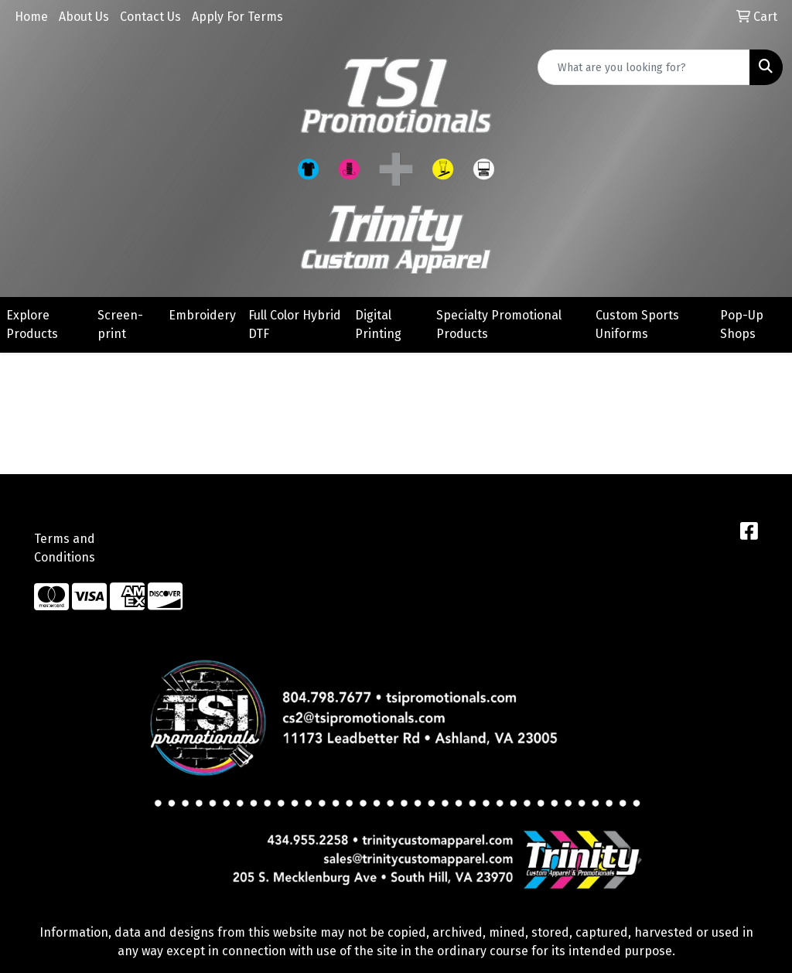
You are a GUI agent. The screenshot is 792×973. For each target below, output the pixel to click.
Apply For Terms (237, 16)
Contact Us (150, 16)
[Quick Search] (644, 67)
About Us (84, 16)
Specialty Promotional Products (499, 324)
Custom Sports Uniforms (637, 324)
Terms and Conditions (64, 548)
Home (31, 16)
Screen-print (120, 324)
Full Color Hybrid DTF (294, 324)
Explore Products (32, 324)
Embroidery (202, 315)
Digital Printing (378, 324)
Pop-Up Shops (741, 324)
